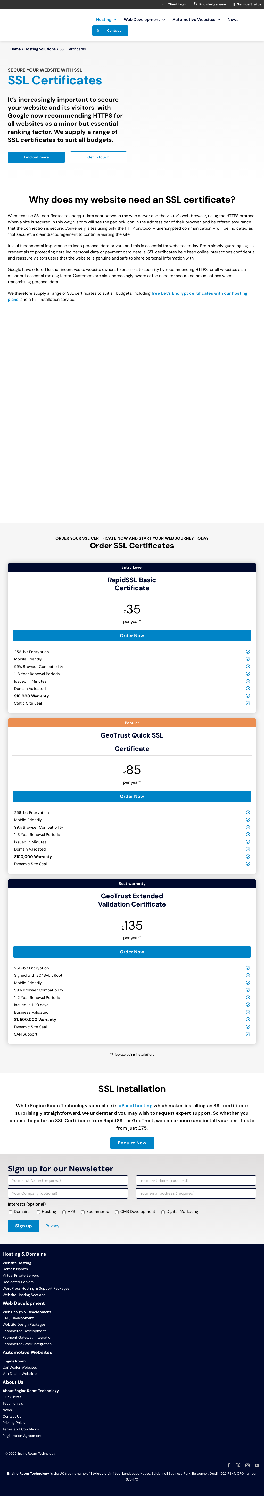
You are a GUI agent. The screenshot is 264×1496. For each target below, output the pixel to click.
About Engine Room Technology (31, 1390)
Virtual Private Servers (21, 1275)
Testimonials (13, 1403)
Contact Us (12, 1416)
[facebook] (229, 1465)
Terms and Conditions (21, 1429)
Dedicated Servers (18, 1282)
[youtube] (257, 1465)
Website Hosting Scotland (24, 1294)
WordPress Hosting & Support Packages (36, 1288)
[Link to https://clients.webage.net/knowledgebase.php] (195, 4)
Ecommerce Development (24, 1331)
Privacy (53, 1225)
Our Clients (12, 1397)
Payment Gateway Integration (27, 1337)
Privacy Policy (14, 1422)
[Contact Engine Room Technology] (98, 157)
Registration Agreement (22, 1435)
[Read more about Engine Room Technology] (36, 157)
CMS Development (18, 1318)
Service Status (249, 4)
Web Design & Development (27, 1311)
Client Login (177, 4)
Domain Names (15, 1269)
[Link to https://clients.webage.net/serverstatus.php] (233, 4)
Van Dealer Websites (20, 1373)
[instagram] (247, 1465)
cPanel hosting (136, 1106)
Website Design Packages (24, 1324)
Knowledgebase (212, 4)
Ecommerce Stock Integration (27, 1343)
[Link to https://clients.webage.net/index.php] (163, 4)
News (7, 1410)
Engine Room (14, 1361)
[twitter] (238, 1465)
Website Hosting (17, 1262)
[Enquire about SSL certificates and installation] (132, 1143)
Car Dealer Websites (20, 1367)
